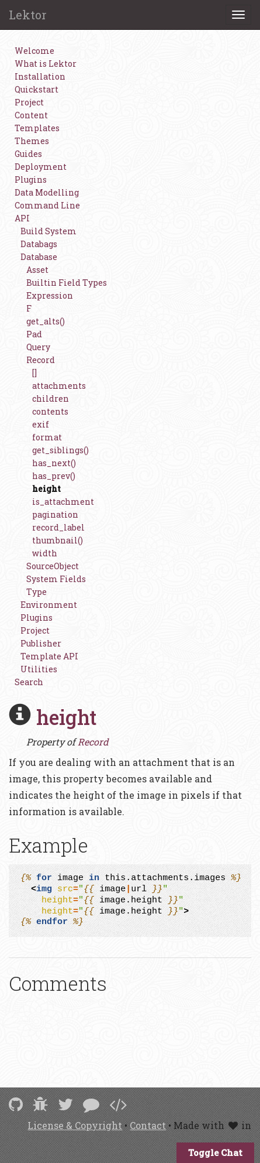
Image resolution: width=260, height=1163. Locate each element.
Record (40, 359)
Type (36, 591)
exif (40, 424)
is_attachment (63, 501)
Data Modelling (47, 192)
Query (38, 347)
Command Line (47, 205)
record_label (58, 527)
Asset (37, 269)
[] (34, 372)
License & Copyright (74, 1125)
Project (29, 102)
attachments (59, 385)
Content (31, 115)
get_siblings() (60, 450)
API (22, 218)
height (46, 488)
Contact (148, 1125)
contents (50, 411)
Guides (28, 153)
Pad (34, 334)
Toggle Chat (215, 1152)
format (47, 437)
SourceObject (52, 566)
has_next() (54, 462)
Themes (32, 140)
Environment (48, 604)
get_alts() (45, 321)
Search (29, 681)
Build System (48, 231)
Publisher (40, 643)
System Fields (56, 578)
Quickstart (36, 89)
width (44, 553)
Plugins (31, 179)
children (50, 398)
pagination (55, 514)
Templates (37, 128)
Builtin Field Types (66, 282)
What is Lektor (46, 63)
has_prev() (53, 475)
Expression (49, 295)
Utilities (38, 669)
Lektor (28, 14)
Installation (40, 76)
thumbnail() (57, 540)
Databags (38, 243)
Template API (49, 656)
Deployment (41, 166)
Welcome (34, 50)
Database (38, 256)
